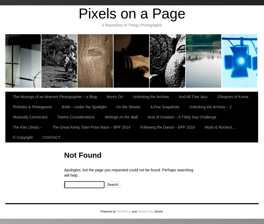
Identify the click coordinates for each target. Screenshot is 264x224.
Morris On (59, 61)
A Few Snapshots (164, 107)
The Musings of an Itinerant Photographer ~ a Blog (23, 61)
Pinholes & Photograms (204, 61)
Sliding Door (146, 211)
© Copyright (23, 137)
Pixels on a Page (132, 13)
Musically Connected (30, 117)
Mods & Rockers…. (221, 127)
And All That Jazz (132, 61)
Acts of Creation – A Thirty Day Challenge (182, 117)
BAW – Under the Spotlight (239, 61)
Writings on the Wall (121, 117)
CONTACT (51, 137)
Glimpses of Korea (168, 61)
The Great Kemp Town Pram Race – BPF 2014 (91, 127)
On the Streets (128, 107)
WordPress (124, 211)
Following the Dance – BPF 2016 (167, 127)
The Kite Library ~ (27, 127)
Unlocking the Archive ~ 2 (210, 107)
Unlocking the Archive (95, 61)
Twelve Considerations (76, 117)
